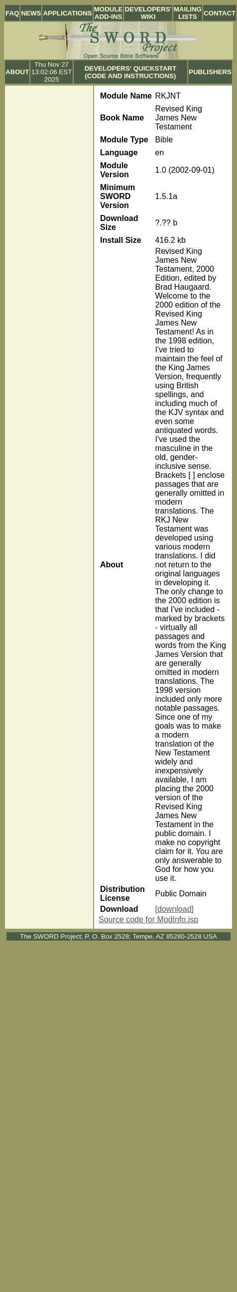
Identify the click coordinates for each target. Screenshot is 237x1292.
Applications (67, 13)
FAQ (12, 13)
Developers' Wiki (147, 12)
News (31, 13)
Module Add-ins (108, 12)
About (17, 72)
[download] (174, 909)
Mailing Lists (188, 12)
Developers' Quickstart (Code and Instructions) (130, 72)
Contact (220, 13)
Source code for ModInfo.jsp (148, 919)
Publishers (210, 72)
